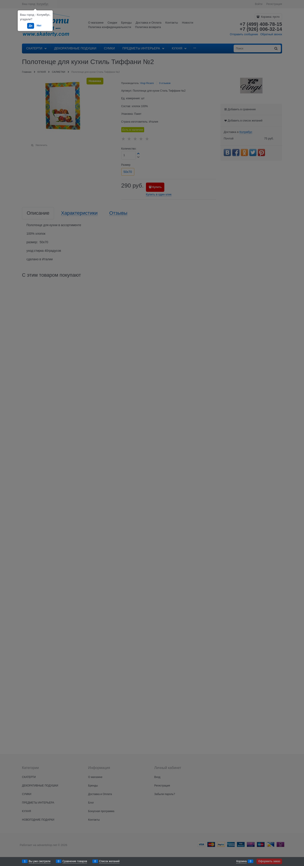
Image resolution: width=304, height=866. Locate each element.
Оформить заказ (269, 861)
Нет (39, 25)
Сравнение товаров (75, 861)
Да (30, 25)
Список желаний (109, 861)
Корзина (241, 861)
